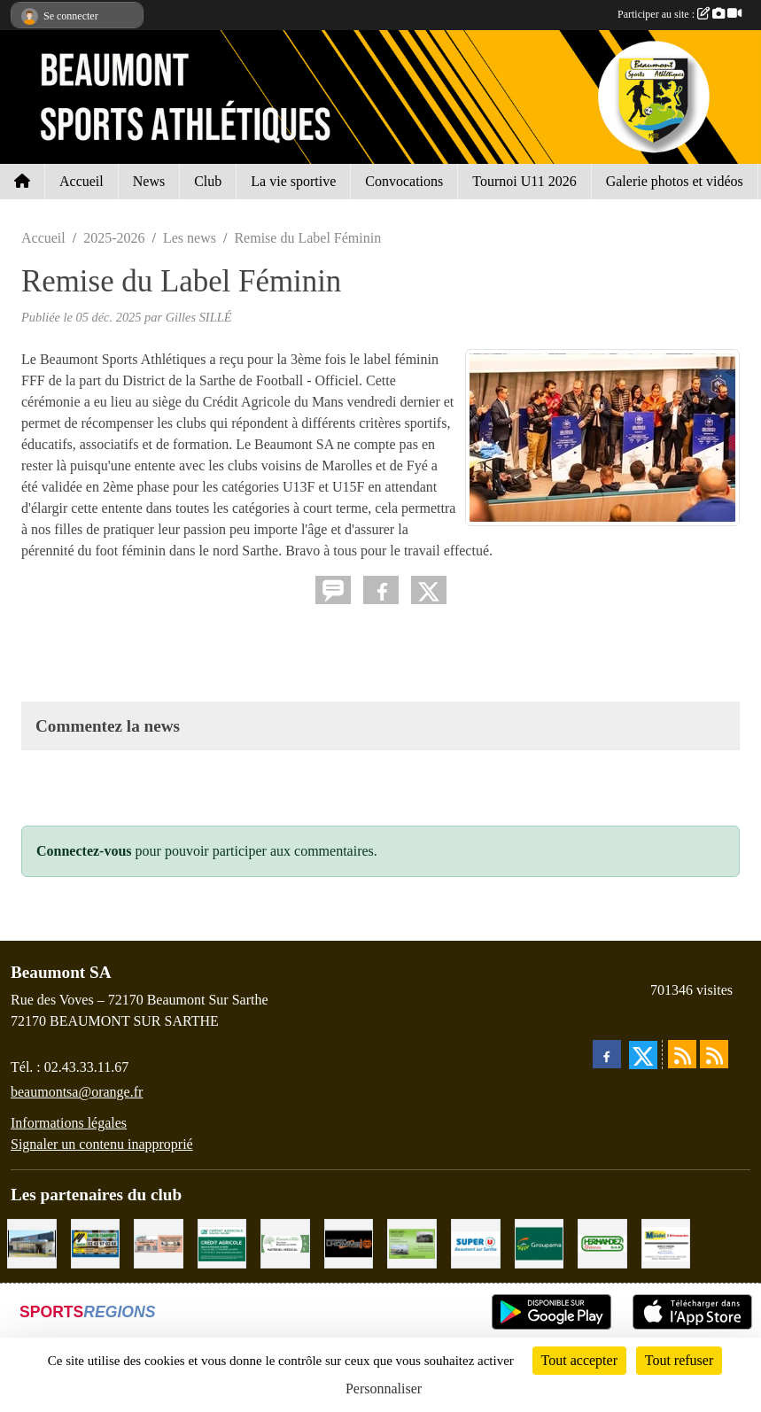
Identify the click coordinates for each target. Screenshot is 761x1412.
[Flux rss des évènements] (714, 1054)
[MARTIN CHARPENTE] (95, 1242)
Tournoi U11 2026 (524, 181)
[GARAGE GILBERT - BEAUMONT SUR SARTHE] (412, 1242)
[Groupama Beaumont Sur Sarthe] (539, 1242)
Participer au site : (679, 14)
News (149, 181)
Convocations (404, 181)
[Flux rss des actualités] (682, 1054)
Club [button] (207, 181)
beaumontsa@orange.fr (77, 1091)
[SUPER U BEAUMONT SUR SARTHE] (476, 1242)
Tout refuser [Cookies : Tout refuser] (679, 1360)
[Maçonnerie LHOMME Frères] (349, 1242)
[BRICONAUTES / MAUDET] (666, 1242)
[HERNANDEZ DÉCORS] (602, 1242)
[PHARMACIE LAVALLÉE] (158, 1242)
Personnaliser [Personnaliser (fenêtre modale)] (384, 1388)
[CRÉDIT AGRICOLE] (222, 1242)
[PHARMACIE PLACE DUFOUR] (285, 1242)
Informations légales (69, 1122)
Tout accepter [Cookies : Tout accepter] (579, 1360)
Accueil (81, 181)
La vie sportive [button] (293, 181)
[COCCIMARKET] (32, 1242)
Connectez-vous (84, 850)
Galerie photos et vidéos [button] (674, 181)
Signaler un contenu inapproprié (102, 1144)
